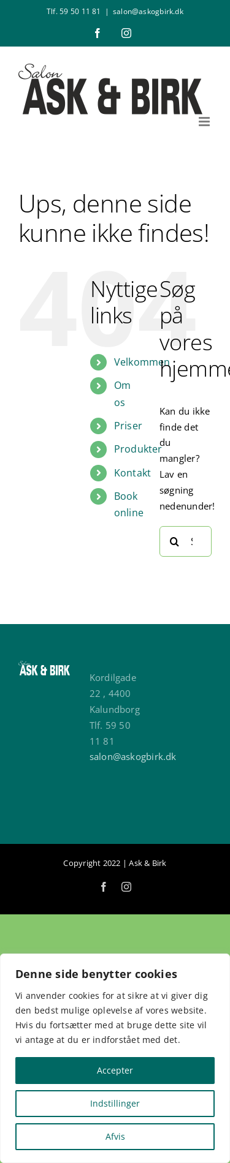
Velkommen (142, 362)
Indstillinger (115, 1103)
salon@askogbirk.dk (148, 11)
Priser (128, 425)
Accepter (115, 1070)
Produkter (138, 449)
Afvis (115, 1136)
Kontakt (132, 473)
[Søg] (174, 541)
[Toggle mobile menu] (205, 121)
